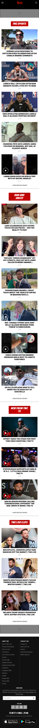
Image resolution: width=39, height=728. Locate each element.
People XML (5, 678)
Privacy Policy (29, 692)
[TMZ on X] (17, 707)
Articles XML (6, 660)
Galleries (4, 673)
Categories (5, 668)
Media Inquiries (25, 654)
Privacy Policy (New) (8, 646)
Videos (4, 683)
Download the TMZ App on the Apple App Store (11, 721)
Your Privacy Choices (8, 654)
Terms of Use (6, 649)
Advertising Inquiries (27, 652)
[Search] (36, 2)
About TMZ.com (7, 644)
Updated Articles (7, 662)
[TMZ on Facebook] (13, 707)
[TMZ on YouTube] (21, 707)
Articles (4, 657)
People (4, 676)
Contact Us (24, 644)
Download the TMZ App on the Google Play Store (28, 721)
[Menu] (2, 2)
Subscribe (34, 698)
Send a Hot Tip (25, 646)
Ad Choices (5, 652)
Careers (23, 649)
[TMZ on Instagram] (25, 707)
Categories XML (7, 670)
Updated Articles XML (8, 665)
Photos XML (5, 681)
